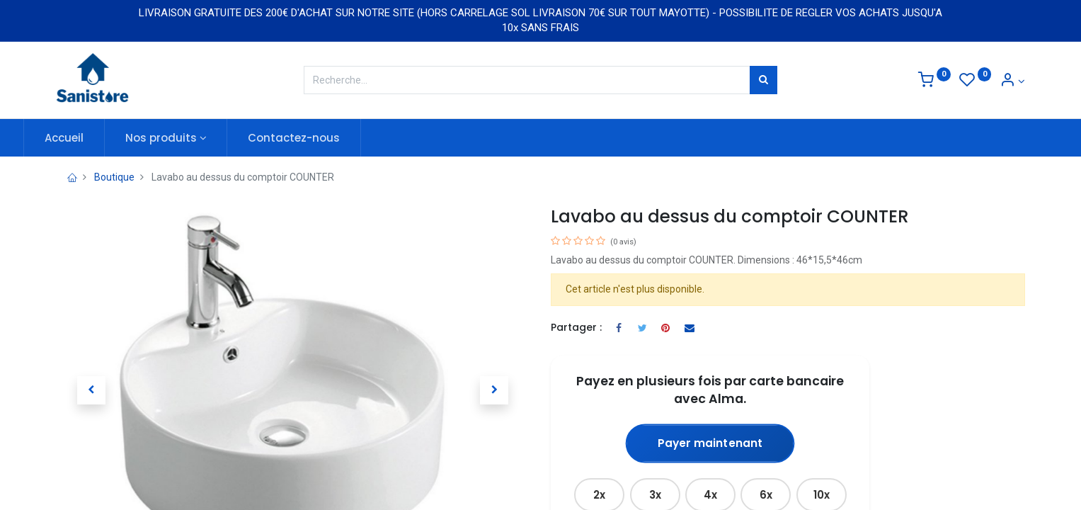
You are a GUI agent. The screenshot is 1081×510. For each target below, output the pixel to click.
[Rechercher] (763, 80)
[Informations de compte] (1012, 81)
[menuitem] (97, 138)
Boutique (114, 177)
